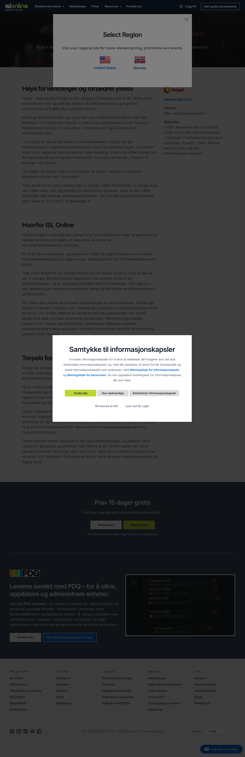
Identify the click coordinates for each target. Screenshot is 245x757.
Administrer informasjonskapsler (154, 393)
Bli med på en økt (106, 406)
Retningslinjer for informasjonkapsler (154, 370)
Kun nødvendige (113, 393)
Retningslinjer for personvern (86, 375)
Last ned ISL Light (137, 406)
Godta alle (80, 393)
